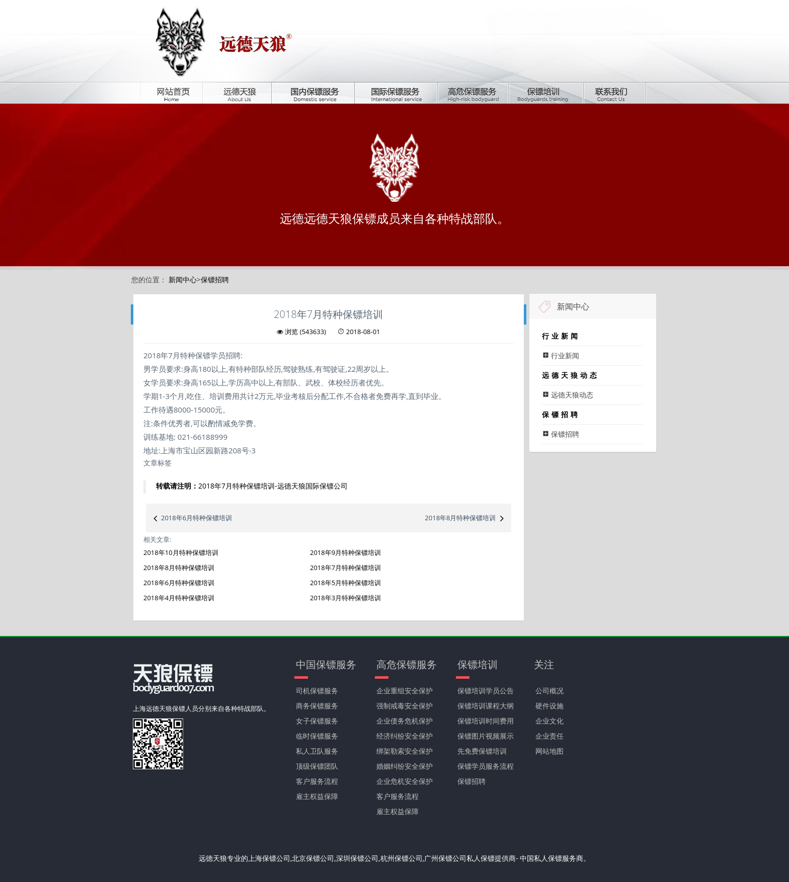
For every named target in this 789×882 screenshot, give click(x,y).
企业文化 (549, 721)
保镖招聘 (215, 279)
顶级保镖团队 (317, 766)
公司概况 (549, 690)
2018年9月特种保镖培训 (345, 552)
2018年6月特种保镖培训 (196, 517)
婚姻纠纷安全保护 (404, 766)
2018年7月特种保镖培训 (345, 567)
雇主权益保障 (317, 796)
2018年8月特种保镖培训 (460, 517)
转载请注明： (177, 486)
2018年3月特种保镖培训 (345, 597)
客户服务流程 (317, 781)
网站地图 (549, 751)
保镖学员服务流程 (485, 766)
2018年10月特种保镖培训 (180, 552)
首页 (179, 93)
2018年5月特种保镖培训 (345, 582)
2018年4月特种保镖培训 (178, 597)
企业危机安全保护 (404, 781)
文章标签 (157, 462)
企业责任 (549, 736)
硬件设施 (549, 705)
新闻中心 (183, 279)
